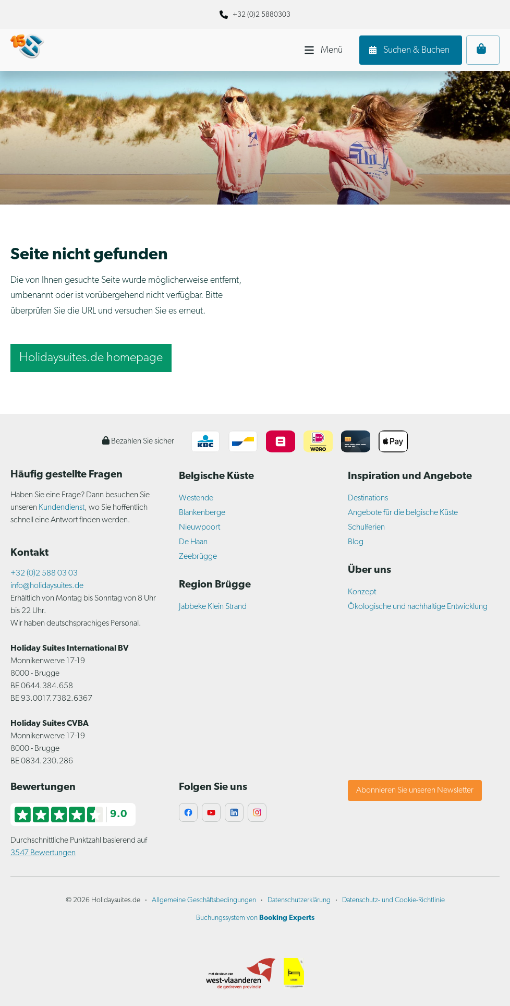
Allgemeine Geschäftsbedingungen (204, 900)
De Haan (193, 542)
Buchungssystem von (255, 918)
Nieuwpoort (199, 527)
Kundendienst (61, 508)
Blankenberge (202, 513)
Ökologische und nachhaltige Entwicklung (418, 607)
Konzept (362, 592)
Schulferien (366, 527)
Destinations (368, 498)
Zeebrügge (198, 557)
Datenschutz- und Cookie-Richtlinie (393, 900)
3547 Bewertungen (43, 853)
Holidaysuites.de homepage (91, 358)
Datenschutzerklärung (299, 900)
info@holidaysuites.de (46, 586)
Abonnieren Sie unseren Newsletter (414, 790)
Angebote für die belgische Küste (403, 513)
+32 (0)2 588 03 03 (44, 573)
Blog (355, 542)
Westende (196, 498)
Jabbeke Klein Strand (213, 607)
